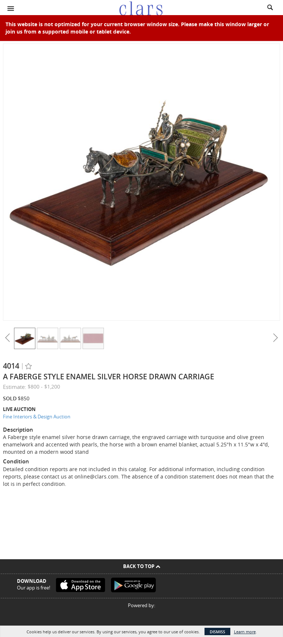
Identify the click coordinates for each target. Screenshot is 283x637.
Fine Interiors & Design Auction (36, 416)
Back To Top (141, 566)
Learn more (245, 631)
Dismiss (217, 631)
